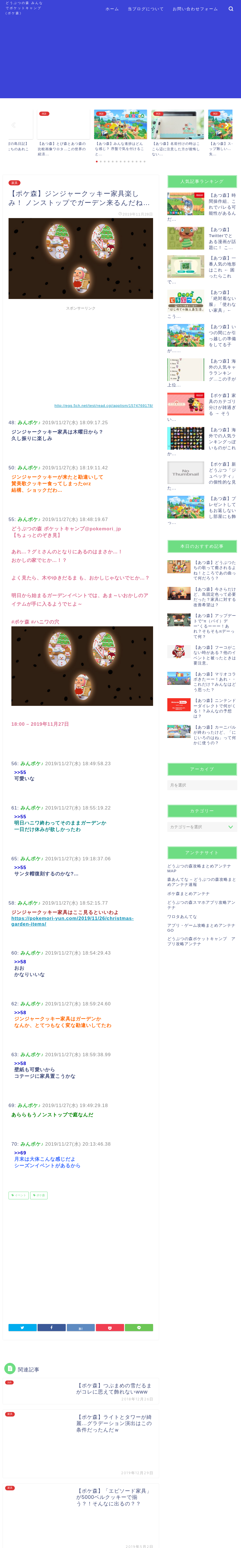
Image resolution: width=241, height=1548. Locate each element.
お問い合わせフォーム (195, 8)
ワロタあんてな (182, 917)
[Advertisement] (120, 58)
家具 (14, 183)
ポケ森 (40, 1195)
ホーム (112, 8)
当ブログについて (146, 8)
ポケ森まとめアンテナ (188, 894)
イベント (20, 1195)
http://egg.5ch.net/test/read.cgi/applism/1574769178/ (103, 405)
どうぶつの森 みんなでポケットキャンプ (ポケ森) (24, 8)
